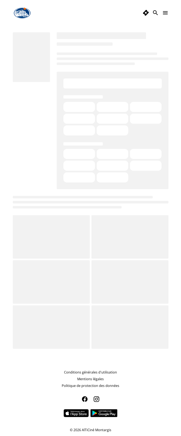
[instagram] (96, 399)
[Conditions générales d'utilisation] (90, 372)
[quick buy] (146, 13)
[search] (155, 12)
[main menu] (165, 13)
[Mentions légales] (90, 379)
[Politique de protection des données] (90, 385)
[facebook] (84, 399)
